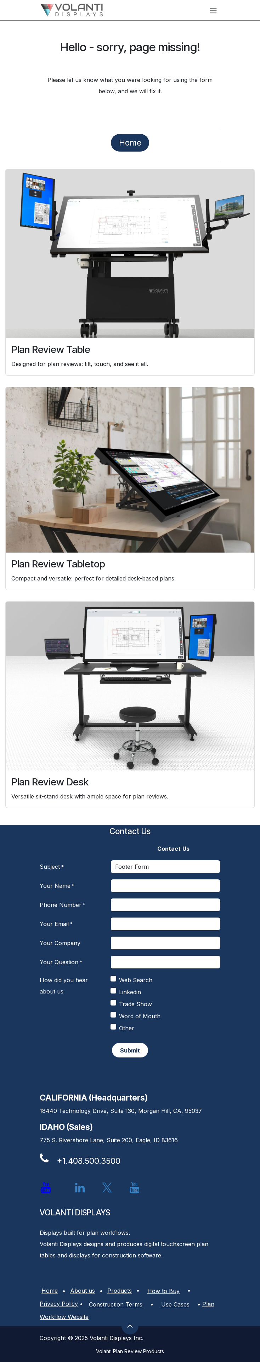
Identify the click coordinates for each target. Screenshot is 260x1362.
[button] (130, 1325)
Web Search (135, 980)
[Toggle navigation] (213, 10)
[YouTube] (134, 1188)
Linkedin (130, 992)
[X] (107, 1188)
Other (126, 1028)
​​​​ (130, 142)
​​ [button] (130, 1050)
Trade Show (135, 1004)
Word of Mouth (139, 1016)
